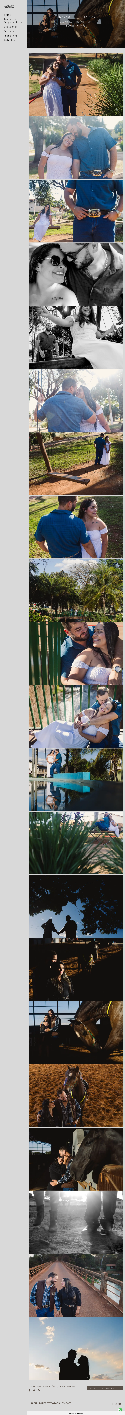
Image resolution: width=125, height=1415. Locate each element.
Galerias (10, 40)
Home (7, 14)
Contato (9, 31)
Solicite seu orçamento (105, 1388)
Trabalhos (11, 35)
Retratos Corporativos (13, 21)
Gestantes (11, 26)
